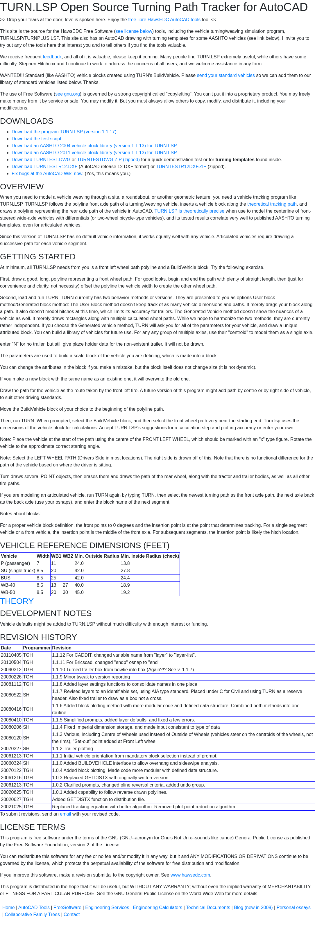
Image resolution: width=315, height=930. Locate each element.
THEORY (17, 601)
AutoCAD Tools (34, 907)
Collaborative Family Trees (32, 914)
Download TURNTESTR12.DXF (44, 166)
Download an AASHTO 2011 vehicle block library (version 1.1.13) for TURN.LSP (94, 152)
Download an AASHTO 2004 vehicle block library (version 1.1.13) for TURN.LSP (94, 145)
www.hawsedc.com (190, 874)
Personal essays (294, 907)
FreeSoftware (67, 907)
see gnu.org (67, 93)
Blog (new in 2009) (253, 907)
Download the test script (36, 138)
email (65, 813)
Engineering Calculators (157, 907)
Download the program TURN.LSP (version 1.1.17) (64, 131)
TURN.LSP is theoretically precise (190, 211)
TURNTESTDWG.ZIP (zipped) (108, 159)
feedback (52, 56)
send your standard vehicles (226, 75)
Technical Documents (208, 907)
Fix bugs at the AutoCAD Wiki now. (47, 173)
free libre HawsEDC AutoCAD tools (164, 19)
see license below (133, 31)
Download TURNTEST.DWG (41, 159)
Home (8, 907)
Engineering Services (107, 907)
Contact (72, 914)
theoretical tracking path (272, 204)
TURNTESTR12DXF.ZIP (181, 166)
